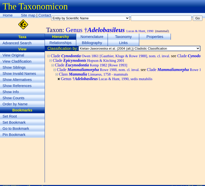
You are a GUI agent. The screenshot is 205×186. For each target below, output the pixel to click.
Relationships (60, 43)
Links (123, 43)
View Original (13, 55)
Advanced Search (17, 43)
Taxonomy (123, 37)
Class (93, 74)
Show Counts (13, 98)
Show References (17, 86)
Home (7, 15)
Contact (45, 15)
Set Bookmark (14, 122)
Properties (155, 37)
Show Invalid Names (19, 73)
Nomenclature (92, 37)
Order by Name (15, 104)
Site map (28, 15)
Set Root (10, 116)
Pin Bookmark (14, 135)
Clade (110, 56)
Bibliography (92, 43)
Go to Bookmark (16, 128)
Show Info (11, 92)
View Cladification (17, 61)
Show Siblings (14, 67)
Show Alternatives (17, 80)
